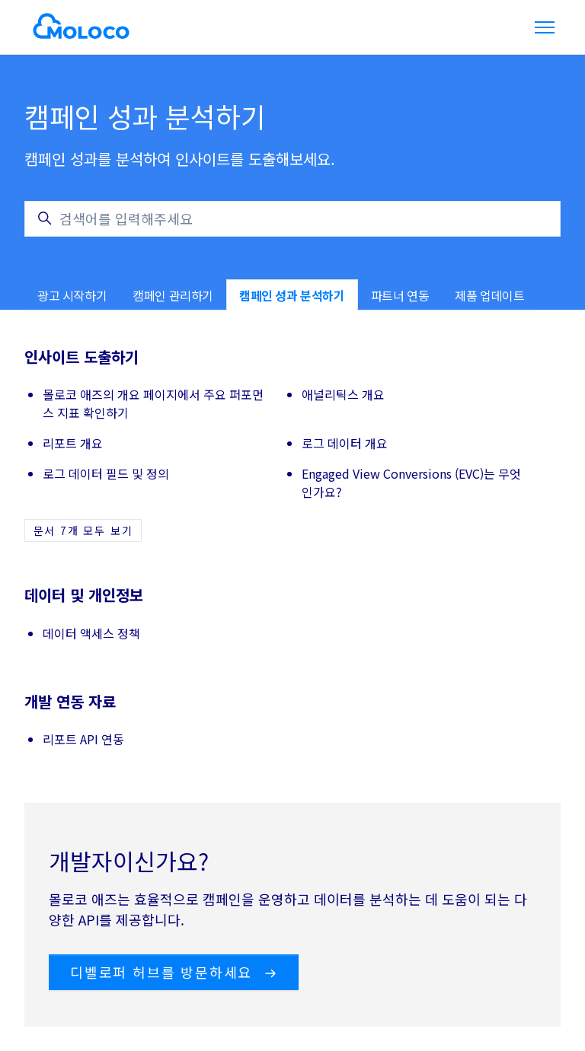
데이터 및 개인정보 (83, 595)
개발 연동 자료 (70, 701)
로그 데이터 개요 (345, 443)
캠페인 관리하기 (173, 295)
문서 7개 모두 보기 (83, 530)
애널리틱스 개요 (343, 394)
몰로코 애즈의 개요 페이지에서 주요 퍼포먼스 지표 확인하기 (153, 403)
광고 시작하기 (72, 295)
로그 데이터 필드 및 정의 (106, 473)
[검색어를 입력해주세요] (292, 219)
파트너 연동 (400, 295)
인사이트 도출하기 (81, 357)
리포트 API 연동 (83, 739)
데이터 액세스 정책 (91, 633)
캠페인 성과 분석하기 (292, 295)
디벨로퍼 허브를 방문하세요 (173, 972)
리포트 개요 (73, 443)
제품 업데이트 (489, 295)
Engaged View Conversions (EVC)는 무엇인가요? (411, 482)
